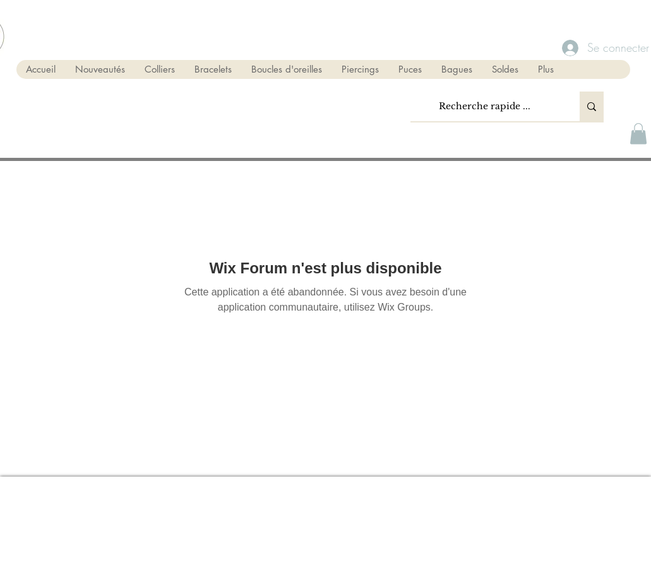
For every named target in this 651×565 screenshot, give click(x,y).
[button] (638, 133)
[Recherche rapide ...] (485, 106)
